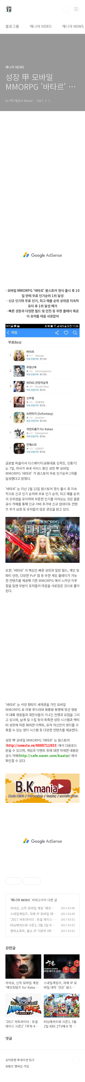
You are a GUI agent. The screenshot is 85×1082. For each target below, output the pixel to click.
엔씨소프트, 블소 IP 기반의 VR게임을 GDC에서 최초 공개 (32, 933)
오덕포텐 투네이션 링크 (19, 1060)
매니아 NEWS (73, 26)
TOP (76, 1060)
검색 (66, 9)
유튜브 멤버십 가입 (17, 1066)
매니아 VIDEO (40, 26)
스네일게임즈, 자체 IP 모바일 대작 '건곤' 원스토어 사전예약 (33, 916)
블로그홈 (12, 26)
